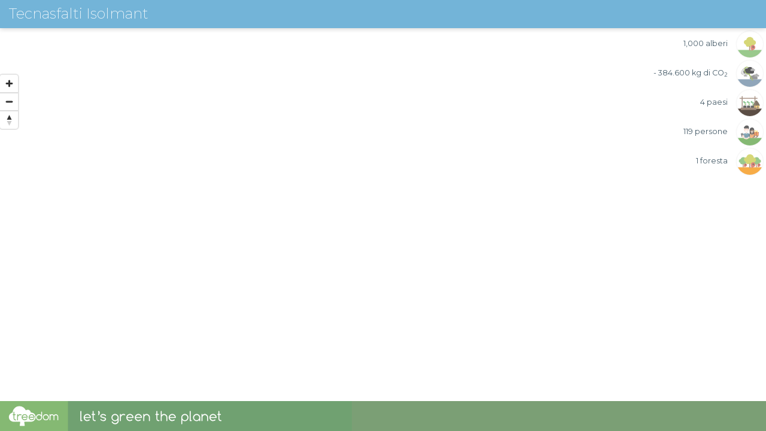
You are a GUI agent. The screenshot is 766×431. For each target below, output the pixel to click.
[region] (383, 200)
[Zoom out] (9, 102)
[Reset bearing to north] (9, 120)
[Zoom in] (9, 84)
